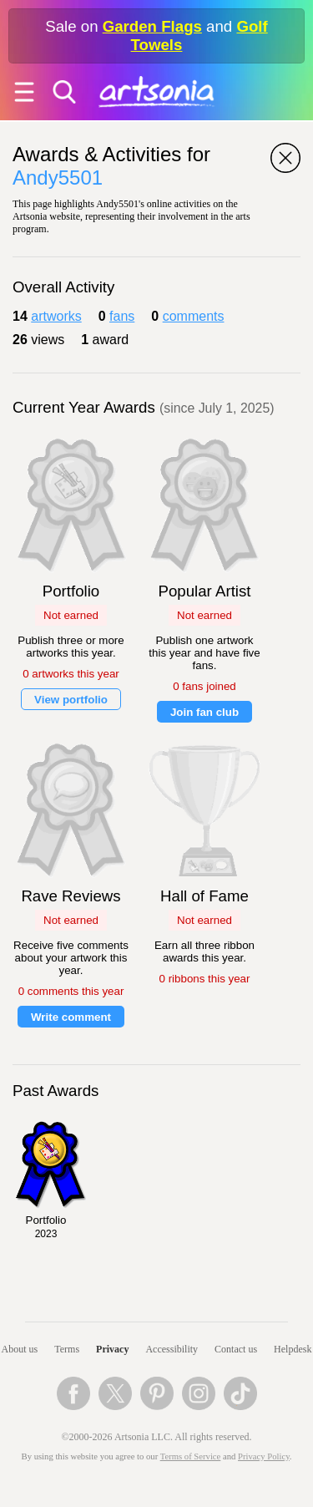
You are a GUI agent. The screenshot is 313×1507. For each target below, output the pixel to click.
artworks (56, 316)
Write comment (71, 1017)
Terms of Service (190, 1456)
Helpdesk (292, 1349)
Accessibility (171, 1349)
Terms (66, 1349)
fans (121, 316)
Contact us (236, 1349)
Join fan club (204, 712)
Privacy (112, 1349)
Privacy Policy (264, 1456)
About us (20, 1349)
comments (194, 316)
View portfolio (71, 699)
